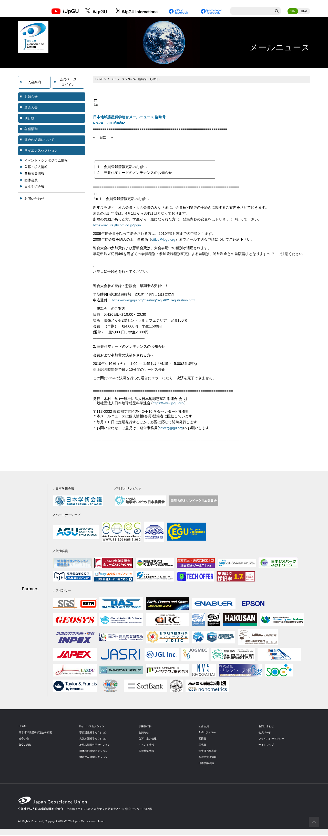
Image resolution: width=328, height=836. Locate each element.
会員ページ (266, 733)
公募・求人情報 (36, 167)
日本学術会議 (34, 187)
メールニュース (117, 79)
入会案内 (34, 82)
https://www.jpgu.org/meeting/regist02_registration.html (157, 301)
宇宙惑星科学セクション (94, 733)
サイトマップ (267, 745)
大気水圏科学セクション (94, 739)
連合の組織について (39, 140)
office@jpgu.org (164, 240)
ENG (304, 11)
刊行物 (29, 118)
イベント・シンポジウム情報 (46, 161)
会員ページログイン (68, 82)
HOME (100, 79)
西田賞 (203, 739)
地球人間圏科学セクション (96, 745)
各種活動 (31, 129)
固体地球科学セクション (94, 751)
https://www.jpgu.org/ (169, 404)
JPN (292, 11)
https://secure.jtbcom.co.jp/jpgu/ (119, 225)
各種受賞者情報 (208, 757)
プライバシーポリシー (273, 739)
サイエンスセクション (41, 151)
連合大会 (31, 108)
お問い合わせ (34, 199)
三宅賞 (203, 745)
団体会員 (31, 180)
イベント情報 (147, 745)
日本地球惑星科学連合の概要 (37, 733)
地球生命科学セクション (94, 757)
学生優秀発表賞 (208, 751)
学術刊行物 (146, 726)
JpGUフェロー (208, 733)
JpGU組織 (25, 745)
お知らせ (31, 97)
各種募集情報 (34, 174)
